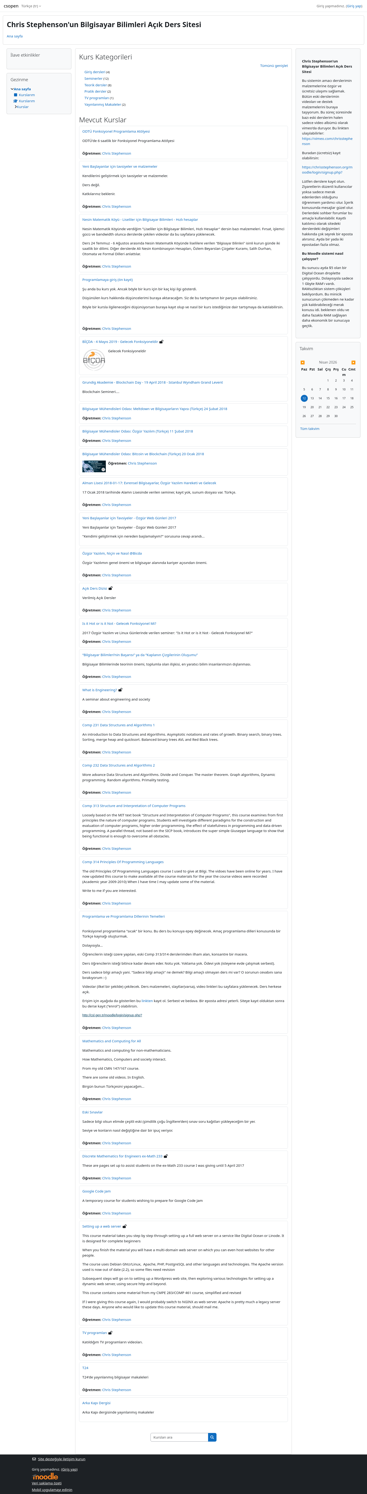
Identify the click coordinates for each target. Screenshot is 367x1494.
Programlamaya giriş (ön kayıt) (107, 279)
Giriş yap (354, 6)
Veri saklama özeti (47, 1483)
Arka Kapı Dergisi (96, 1402)
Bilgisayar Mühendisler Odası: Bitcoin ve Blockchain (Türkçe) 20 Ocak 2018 (143, 453)
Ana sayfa (15, 36)
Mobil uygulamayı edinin (52, 1489)
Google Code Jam (96, 1191)
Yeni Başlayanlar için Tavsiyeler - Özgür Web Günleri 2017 (129, 518)
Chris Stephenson (116, 153)
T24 (85, 1367)
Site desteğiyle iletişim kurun (58, 1459)
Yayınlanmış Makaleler (102, 104)
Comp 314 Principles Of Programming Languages (123, 861)
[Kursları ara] (179, 1437)
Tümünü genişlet (274, 65)
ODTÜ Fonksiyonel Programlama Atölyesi (116, 131)
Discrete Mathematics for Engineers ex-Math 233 (122, 1156)
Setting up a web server (101, 1226)
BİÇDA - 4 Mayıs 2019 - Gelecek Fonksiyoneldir (120, 341)
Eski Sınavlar (92, 1112)
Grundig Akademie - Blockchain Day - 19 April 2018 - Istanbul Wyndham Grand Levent (152, 382)
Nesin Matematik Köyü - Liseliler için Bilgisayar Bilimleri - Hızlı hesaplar (140, 219)
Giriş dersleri (94, 71)
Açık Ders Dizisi (94, 588)
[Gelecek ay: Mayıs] (347, 362)
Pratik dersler (95, 91)
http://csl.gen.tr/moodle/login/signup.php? (112, 1015)
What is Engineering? (99, 689)
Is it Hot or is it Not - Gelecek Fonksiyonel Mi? (119, 623)
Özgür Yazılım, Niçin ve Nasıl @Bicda (112, 553)
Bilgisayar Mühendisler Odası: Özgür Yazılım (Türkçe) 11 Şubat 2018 (137, 431)
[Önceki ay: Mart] (308, 362)
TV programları (96, 97)
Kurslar (23, 106)
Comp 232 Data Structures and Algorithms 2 (118, 765)
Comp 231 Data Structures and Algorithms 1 (118, 725)
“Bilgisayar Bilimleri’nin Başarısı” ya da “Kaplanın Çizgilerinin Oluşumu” (140, 654)
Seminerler (93, 78)
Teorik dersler (95, 85)
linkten (147, 1000)
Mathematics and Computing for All (111, 1041)
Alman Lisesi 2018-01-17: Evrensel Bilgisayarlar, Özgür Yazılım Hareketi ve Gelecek (149, 482)
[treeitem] (39, 97)
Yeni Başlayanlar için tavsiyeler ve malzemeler (120, 166)
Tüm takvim (309, 428)
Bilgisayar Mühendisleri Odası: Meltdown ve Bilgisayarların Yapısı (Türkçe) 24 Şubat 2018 (154, 408)
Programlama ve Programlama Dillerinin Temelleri (123, 916)
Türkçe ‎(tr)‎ (29, 6)
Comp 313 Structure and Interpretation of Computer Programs (134, 805)
